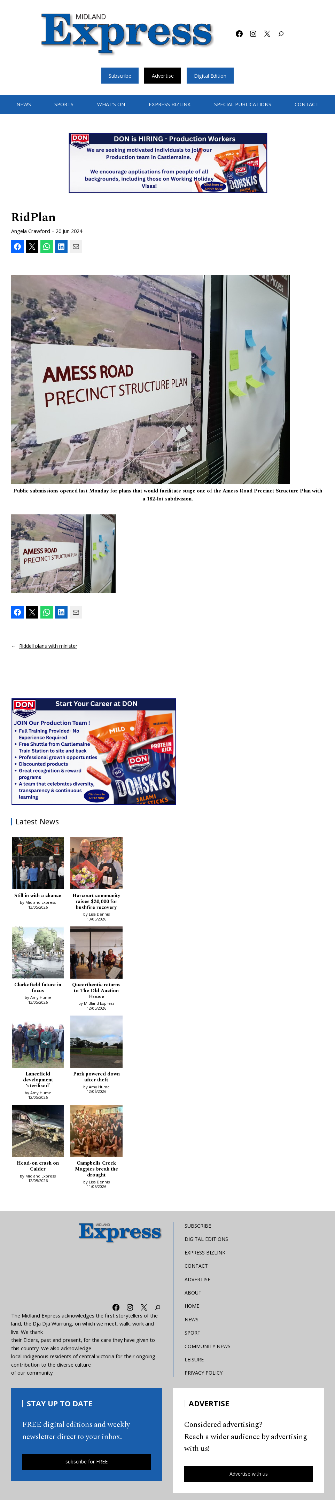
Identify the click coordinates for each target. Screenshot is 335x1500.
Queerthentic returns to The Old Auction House (96, 992)
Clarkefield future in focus (38, 989)
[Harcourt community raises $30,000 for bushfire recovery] (96, 864)
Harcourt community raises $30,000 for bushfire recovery (96, 902)
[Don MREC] (94, 751)
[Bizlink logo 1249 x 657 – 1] (167, 163)
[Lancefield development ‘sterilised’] (38, 1044)
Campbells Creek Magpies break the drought (96, 1172)
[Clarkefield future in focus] (38, 954)
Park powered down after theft (96, 1079)
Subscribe (119, 75)
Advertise (162, 75)
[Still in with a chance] (38, 864)
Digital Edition (211, 75)
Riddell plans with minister (49, 646)
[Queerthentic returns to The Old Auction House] (96, 954)
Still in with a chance (38, 896)
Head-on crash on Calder (38, 1169)
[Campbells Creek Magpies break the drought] (96, 1134)
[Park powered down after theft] (96, 1044)
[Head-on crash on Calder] (38, 1134)
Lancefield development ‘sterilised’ (38, 1082)
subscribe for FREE (86, 1464)
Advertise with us (248, 1476)
